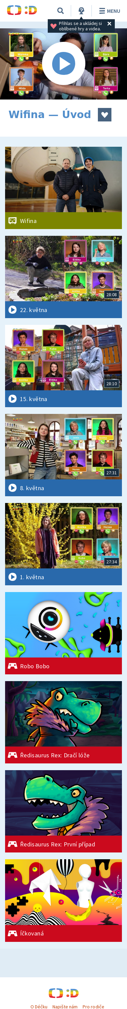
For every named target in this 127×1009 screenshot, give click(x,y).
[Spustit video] (63, 64)
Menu (108, 11)
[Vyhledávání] (60, 11)
